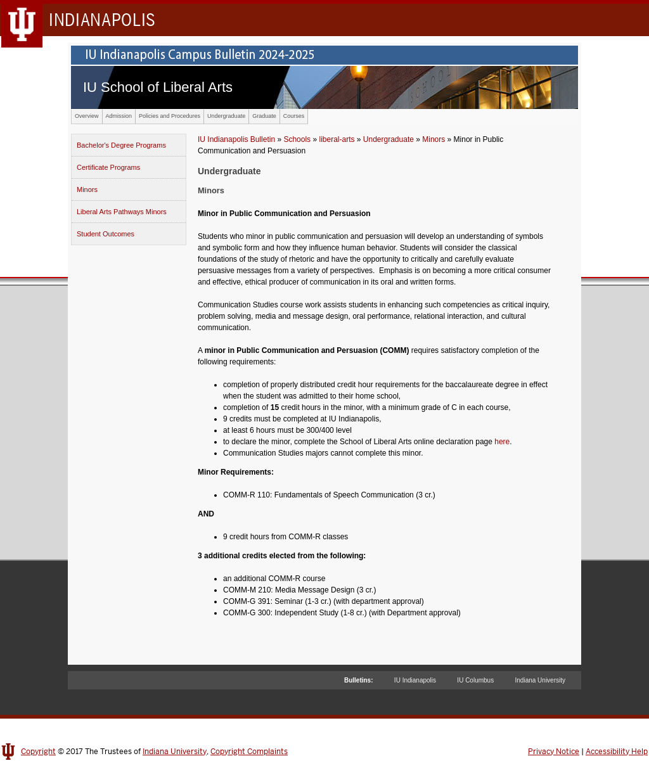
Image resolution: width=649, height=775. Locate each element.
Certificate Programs (108, 167)
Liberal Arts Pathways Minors (122, 211)
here (502, 441)
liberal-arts (336, 139)
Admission (119, 116)
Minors (87, 189)
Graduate (264, 116)
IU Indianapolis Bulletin (236, 139)
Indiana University (540, 680)
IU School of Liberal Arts (158, 87)
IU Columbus (475, 680)
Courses (294, 116)
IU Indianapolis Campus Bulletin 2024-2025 (324, 55)
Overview (87, 116)
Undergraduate (226, 116)
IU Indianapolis (415, 680)
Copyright (38, 751)
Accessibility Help (617, 751)
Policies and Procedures (169, 116)
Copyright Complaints (249, 751)
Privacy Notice (553, 751)
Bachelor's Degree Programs (121, 145)
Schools (297, 139)
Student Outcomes (105, 234)
